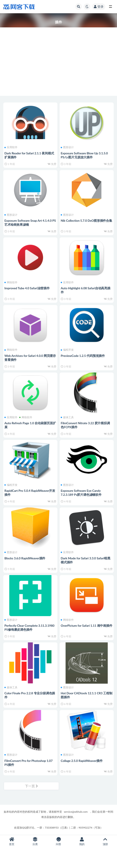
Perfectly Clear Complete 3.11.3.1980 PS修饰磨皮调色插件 (29, 627)
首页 (11, 841)
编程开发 (67, 349)
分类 (35, 841)
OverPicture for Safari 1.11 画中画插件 (86, 625)
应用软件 (10, 147)
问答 (58, 841)
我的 (82, 841)
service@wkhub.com (76, 811)
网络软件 (10, 282)
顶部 (105, 841)
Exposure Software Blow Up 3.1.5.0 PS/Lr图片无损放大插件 (84, 155)
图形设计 (67, 147)
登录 (99, 6)
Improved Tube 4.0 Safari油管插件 (27, 288)
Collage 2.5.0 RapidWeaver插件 (82, 761)
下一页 (31, 786)
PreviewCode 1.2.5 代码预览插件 (83, 356)
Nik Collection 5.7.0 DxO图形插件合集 (86, 220)
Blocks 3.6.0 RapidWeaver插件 (24, 558)
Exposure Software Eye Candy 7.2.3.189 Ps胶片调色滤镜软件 (81, 492)
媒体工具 (67, 417)
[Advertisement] (58, 65)
